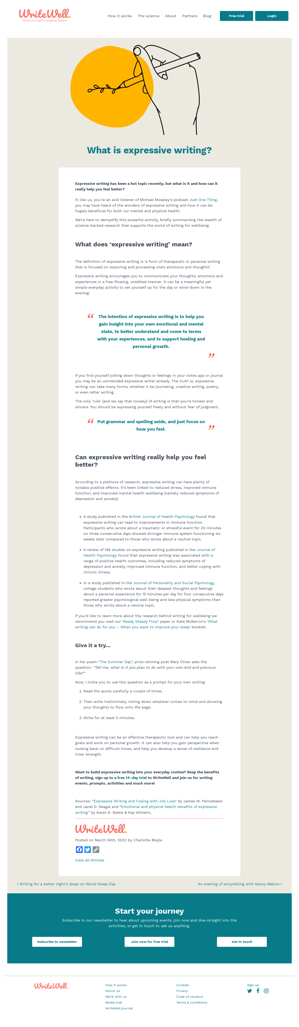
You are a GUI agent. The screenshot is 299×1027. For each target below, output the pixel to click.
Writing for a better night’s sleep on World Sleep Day (66, 884)
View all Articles (89, 860)
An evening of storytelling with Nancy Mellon (240, 884)
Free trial (236, 16)
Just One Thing (203, 199)
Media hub (113, 1002)
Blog (207, 16)
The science (148, 16)
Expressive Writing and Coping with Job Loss (134, 801)
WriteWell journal (119, 1008)
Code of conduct (189, 997)
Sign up (253, 985)
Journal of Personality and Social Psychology (173, 583)
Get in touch (242, 942)
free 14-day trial (132, 777)
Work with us (115, 997)
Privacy (182, 991)
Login (271, 16)
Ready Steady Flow (140, 621)
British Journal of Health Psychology (162, 516)
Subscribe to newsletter (57, 942)
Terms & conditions (191, 1002)
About (170, 16)
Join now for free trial (149, 942)
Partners (189, 16)
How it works (120, 16)
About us (112, 991)
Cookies (182, 985)
